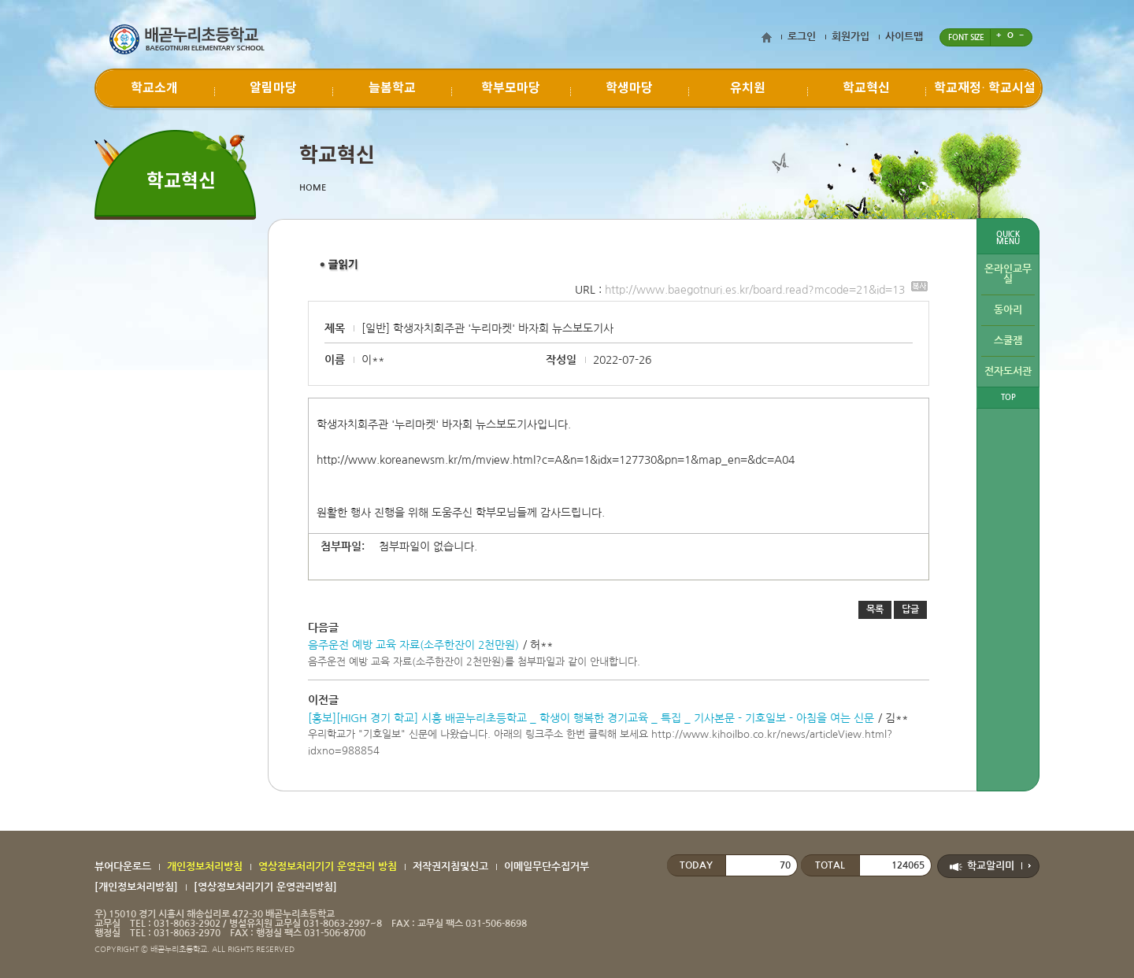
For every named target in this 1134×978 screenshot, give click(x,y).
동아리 (1008, 310)
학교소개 (154, 88)
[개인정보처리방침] (136, 887)
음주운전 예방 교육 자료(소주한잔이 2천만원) (413, 644)
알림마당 (273, 88)
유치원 (747, 88)
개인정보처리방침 (205, 866)
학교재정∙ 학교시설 (985, 88)
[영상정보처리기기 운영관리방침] (265, 887)
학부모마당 (510, 88)
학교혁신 (866, 88)
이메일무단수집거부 (546, 866)
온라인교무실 (1008, 274)
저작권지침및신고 (450, 866)
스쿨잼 (1008, 340)
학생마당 (629, 88)
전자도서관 (1008, 371)
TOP (1008, 397)
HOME (312, 187)
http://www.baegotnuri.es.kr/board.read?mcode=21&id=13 (766, 289)
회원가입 (850, 36)
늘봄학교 (392, 88)
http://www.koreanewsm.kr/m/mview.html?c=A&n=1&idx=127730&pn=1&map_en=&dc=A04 (556, 459)
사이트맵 (904, 36)
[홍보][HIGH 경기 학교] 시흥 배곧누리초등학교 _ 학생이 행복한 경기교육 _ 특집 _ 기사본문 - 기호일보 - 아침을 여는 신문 (591, 718)
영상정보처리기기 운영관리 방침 (327, 866)
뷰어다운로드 (122, 866)
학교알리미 (990, 866)
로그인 (802, 36)
